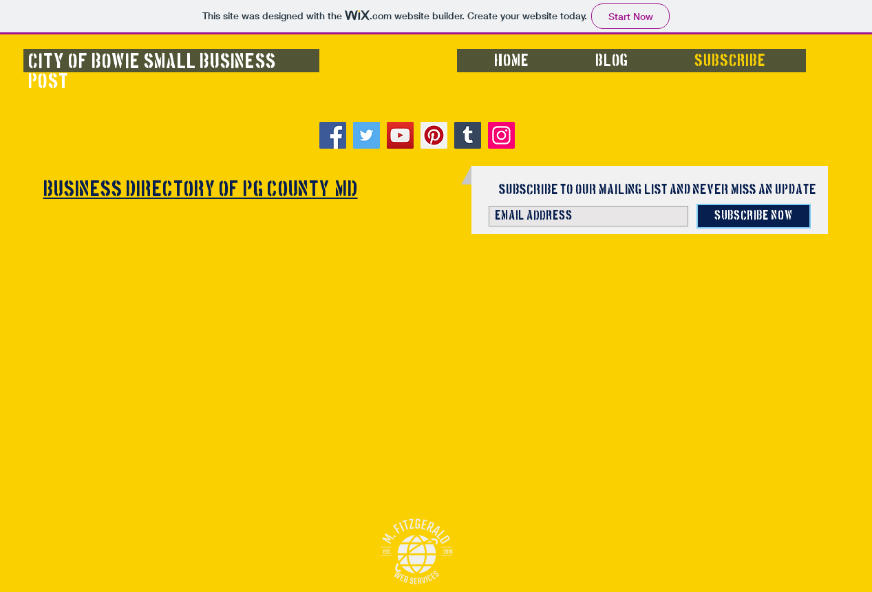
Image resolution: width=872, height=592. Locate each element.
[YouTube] (400, 135)
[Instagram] (501, 135)
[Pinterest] (434, 135)
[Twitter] (366, 135)
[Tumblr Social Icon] (467, 135)
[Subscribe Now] (753, 216)
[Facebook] (332, 135)
